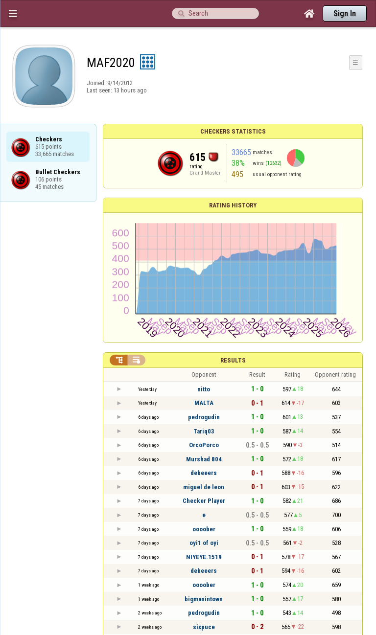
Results (233, 360)
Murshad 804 (204, 459)
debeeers (203, 472)
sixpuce (204, 627)
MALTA (203, 403)
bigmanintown (204, 599)
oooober (203, 529)
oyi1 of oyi (203, 542)
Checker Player (204, 500)
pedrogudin (204, 417)
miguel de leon (203, 487)
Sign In (344, 13)
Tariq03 (203, 431)
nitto (203, 389)
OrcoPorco (204, 445)
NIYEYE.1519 (204, 557)
